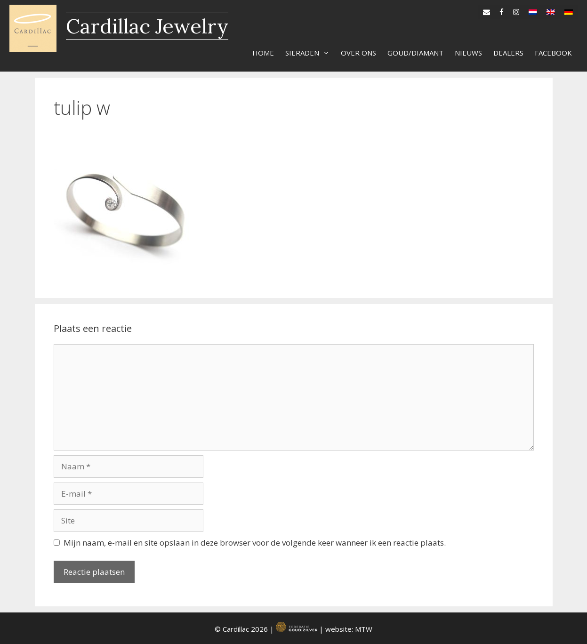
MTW (363, 629)
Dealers (508, 52)
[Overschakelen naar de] (569, 10)
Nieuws (468, 52)
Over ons (358, 52)
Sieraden (310, 53)
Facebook (553, 52)
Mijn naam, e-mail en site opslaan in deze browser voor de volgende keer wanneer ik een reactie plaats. (255, 542)
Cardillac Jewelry (147, 26)
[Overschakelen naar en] (551, 10)
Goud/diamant (415, 52)
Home (263, 52)
